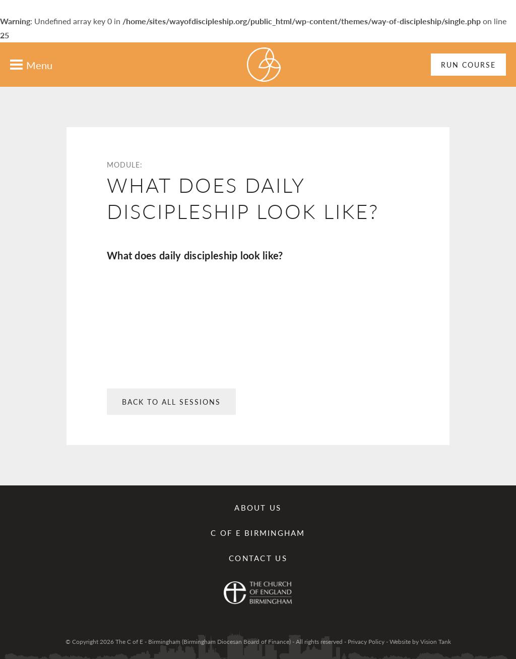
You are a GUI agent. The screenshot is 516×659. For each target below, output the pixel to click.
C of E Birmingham (258, 532)
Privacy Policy (366, 641)
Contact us (258, 558)
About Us (257, 507)
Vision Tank (435, 641)
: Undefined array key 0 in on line (258, 337)
